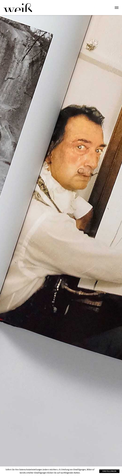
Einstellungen (109, 471)
